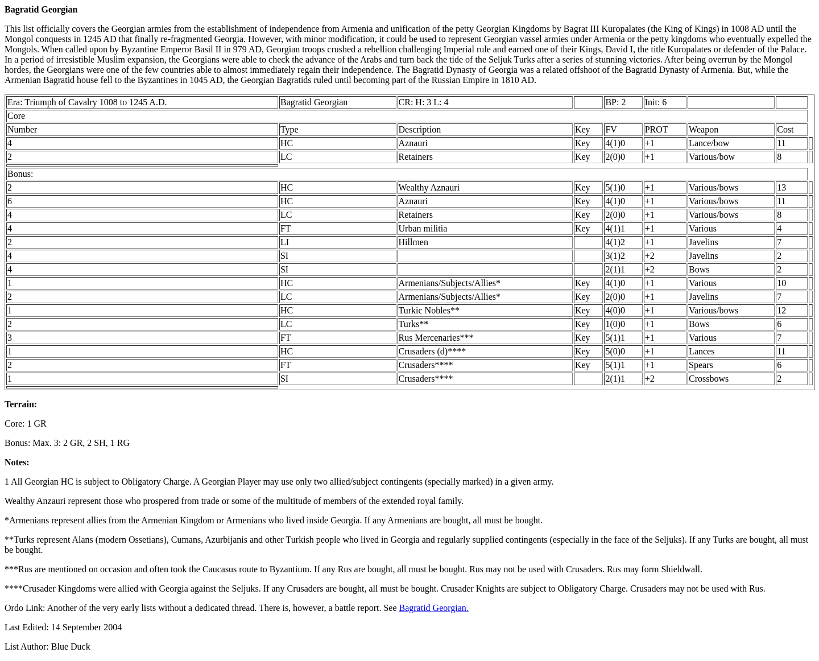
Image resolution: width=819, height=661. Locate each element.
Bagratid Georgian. (434, 608)
